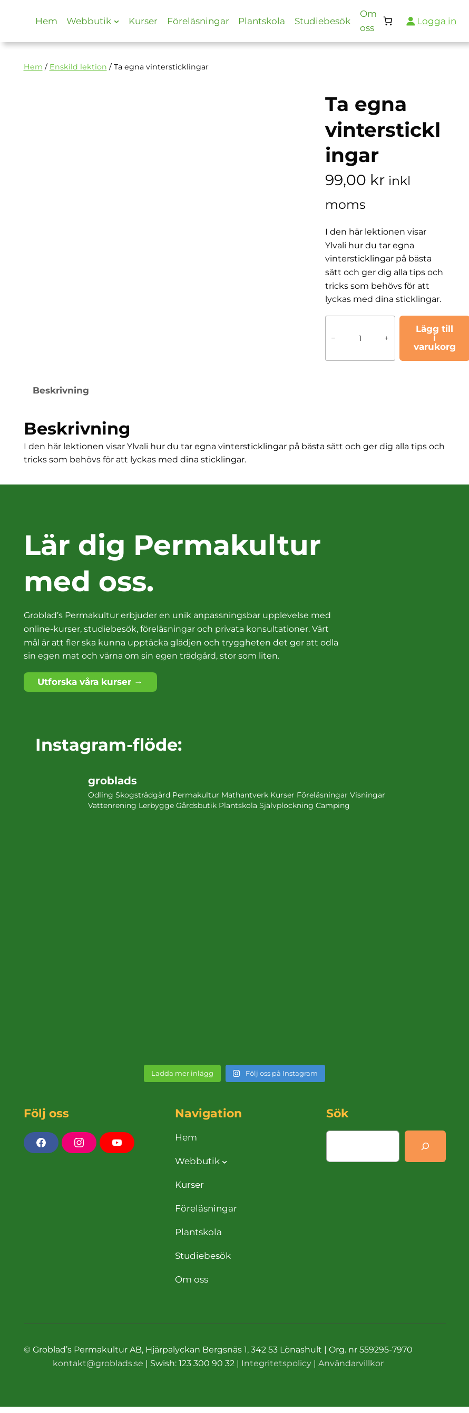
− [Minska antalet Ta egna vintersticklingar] (333, 338)
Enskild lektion (78, 67)
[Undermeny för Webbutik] (116, 21)
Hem (33, 67)
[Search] (425, 1146)
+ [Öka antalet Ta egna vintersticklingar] (386, 338)
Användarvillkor (351, 1363)
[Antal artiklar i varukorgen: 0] (388, 21)
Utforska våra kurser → (90, 682)
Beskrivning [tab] (61, 390)
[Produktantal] (360, 338)
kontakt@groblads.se (98, 1363)
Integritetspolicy (276, 1363)
